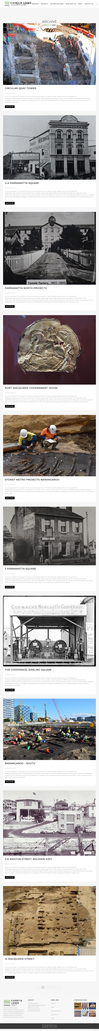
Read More (9, 106)
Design (44, 1027)
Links (52, 1018)
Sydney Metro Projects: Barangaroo (32, 479)
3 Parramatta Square (20, 568)
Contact (53, 1003)
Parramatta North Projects (26, 288)
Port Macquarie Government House (31, 388)
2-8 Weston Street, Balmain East (28, 859)
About (52, 1007)
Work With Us (55, 1014)
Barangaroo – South (20, 763)
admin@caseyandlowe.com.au (37, 1005)
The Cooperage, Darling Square (28, 669)
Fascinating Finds (55, 1011)
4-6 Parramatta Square (22, 183)
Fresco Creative (53, 1027)
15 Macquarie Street (19, 958)
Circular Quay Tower (20, 88)
